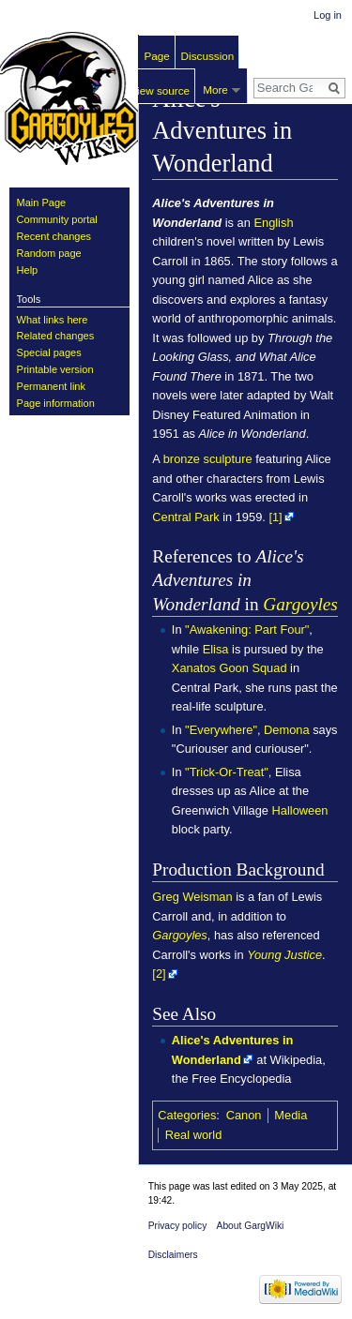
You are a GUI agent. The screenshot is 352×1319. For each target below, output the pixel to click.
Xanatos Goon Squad (229, 668)
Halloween (300, 810)
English (273, 223)
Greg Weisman (192, 897)
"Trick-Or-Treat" (226, 772)
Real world (193, 1135)
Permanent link (51, 386)
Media (290, 1115)
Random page (49, 253)
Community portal (57, 219)
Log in (328, 15)
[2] (158, 974)
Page (157, 56)
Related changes (56, 335)
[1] (275, 517)
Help (27, 270)
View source (160, 90)
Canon (244, 1115)
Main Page (42, 202)
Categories (187, 1115)
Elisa (216, 649)
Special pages (49, 352)
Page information (56, 403)
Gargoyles (300, 604)
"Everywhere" (221, 730)
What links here (52, 319)
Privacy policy (177, 1226)
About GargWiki (250, 1226)
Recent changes (54, 236)
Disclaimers (173, 1255)
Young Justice (284, 955)
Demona (287, 730)
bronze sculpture (208, 459)
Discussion (208, 56)
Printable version (55, 369)
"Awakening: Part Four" (247, 629)
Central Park (185, 517)
